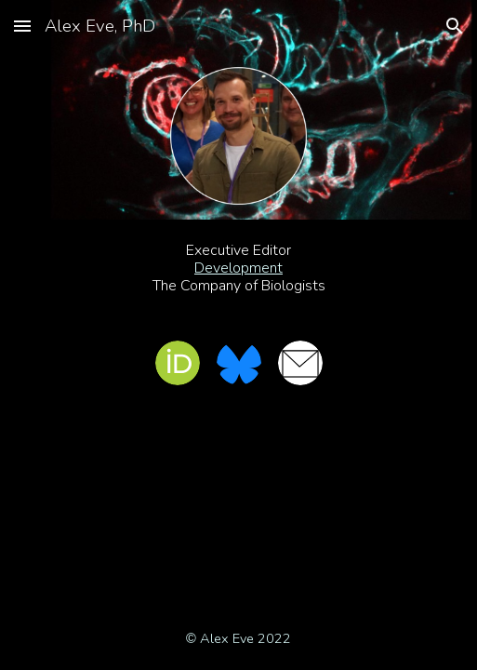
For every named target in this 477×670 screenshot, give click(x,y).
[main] (238, 268)
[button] (22, 25)
